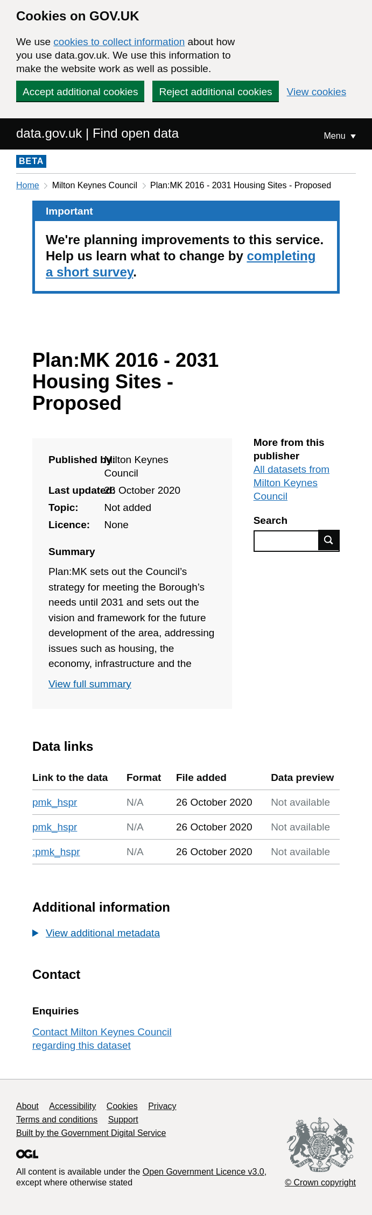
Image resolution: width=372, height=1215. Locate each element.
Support (123, 1119)
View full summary (89, 684)
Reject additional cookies (215, 91)
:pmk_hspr (56, 851)
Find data (329, 540)
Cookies (122, 1106)
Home (27, 185)
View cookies (317, 92)
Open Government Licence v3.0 (203, 1171)
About (27, 1106)
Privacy (162, 1106)
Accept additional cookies (80, 91)
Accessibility (72, 1106)
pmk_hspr (54, 802)
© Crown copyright (320, 1182)
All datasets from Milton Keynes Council (292, 483)
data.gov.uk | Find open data (97, 133)
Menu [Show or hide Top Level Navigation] (336, 135)
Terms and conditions (56, 1119)
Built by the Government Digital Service (91, 1133)
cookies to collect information (119, 41)
